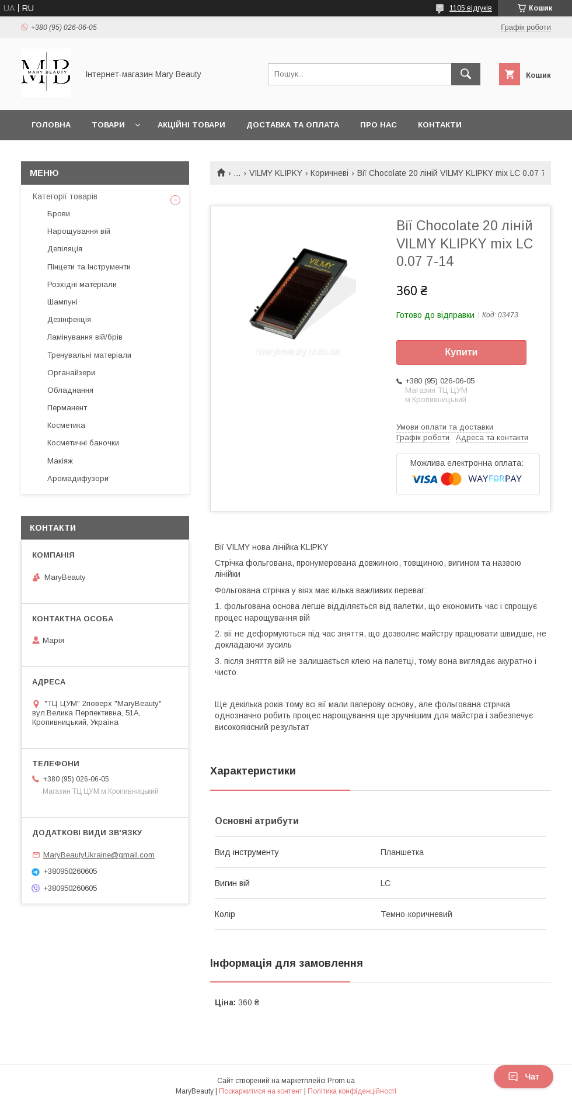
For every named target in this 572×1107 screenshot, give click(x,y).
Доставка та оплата (292, 124)
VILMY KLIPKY (275, 173)
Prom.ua (341, 1081)
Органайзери (71, 372)
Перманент (67, 407)
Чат (523, 1076)
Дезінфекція (69, 319)
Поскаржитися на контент (260, 1091)
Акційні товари (191, 124)
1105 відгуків (470, 8)
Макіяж (60, 460)
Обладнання (70, 390)
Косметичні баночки (83, 442)
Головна (51, 124)
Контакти (440, 124)
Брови (58, 213)
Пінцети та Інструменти (89, 266)
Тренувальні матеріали (89, 355)
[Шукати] (465, 74)
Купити (461, 352)
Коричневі (329, 173)
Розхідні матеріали (82, 284)
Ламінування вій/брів (85, 337)
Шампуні (62, 301)
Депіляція (64, 248)
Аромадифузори (78, 478)
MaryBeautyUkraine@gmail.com (99, 854)
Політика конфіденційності (352, 1091)
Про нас (378, 124)
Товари (108, 124)
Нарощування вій (78, 231)
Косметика (66, 425)
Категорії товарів (65, 196)
